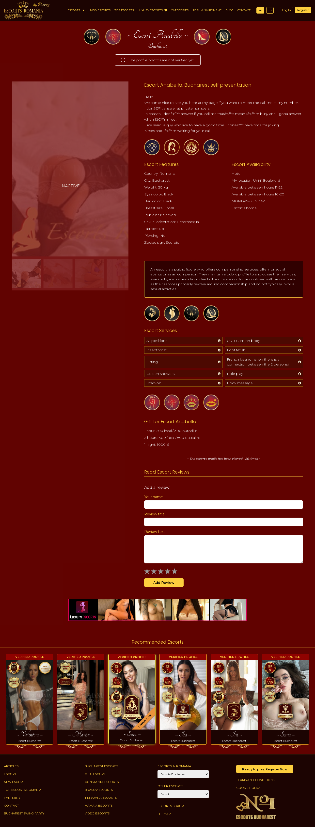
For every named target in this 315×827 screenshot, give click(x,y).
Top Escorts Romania (22, 790)
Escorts (73, 10)
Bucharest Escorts (101, 766)
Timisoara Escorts (101, 797)
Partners (12, 797)
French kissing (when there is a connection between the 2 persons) (258, 361)
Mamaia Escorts (98, 805)
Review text (154, 531)
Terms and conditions (255, 780)
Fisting (152, 362)
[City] (183, 774)
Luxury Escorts (152, 10)
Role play (235, 373)
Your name (153, 497)
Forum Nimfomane (206, 10)
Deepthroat (156, 350)
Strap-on (153, 383)
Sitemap (164, 814)
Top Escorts (124, 10)
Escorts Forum (171, 806)
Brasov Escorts (99, 790)
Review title (154, 514)
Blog (229, 10)
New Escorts (100, 10)
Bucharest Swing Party (24, 813)
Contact (244, 10)
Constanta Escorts (102, 782)
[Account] (183, 794)
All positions (156, 340)
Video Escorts (97, 813)
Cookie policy (248, 788)
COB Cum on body (243, 340)
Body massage (240, 383)
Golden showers (160, 373)
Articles (11, 766)
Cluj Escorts (96, 774)
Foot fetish (236, 350)
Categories (180, 10)
